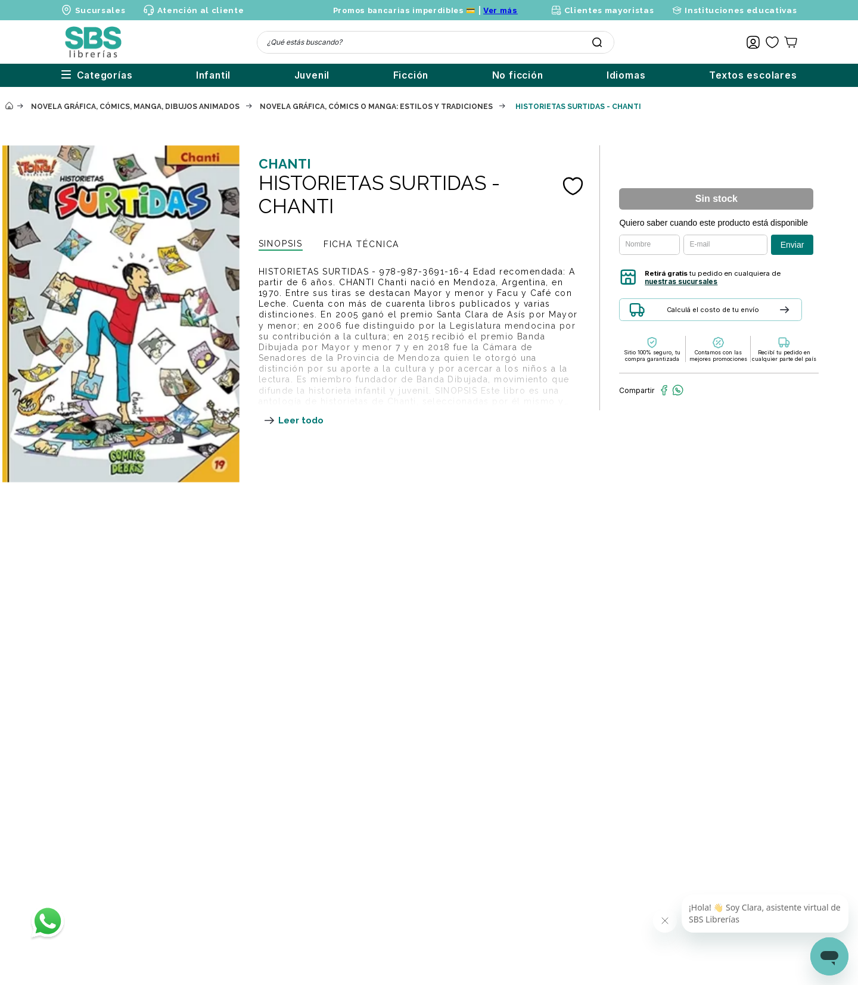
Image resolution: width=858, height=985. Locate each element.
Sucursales (100, 10)
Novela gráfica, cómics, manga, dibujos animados (135, 106)
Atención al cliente (200, 10)
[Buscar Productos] (597, 42)
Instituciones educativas (741, 10)
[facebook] (664, 390)
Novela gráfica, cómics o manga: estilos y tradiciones (376, 106)
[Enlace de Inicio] (8, 106)
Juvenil (264, 75)
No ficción (494, 75)
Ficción (375, 75)
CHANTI (285, 164)
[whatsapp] (678, 390)
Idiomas (614, 75)
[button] (737, 314)
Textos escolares (753, 75)
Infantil (153, 75)
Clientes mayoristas (609, 10)
